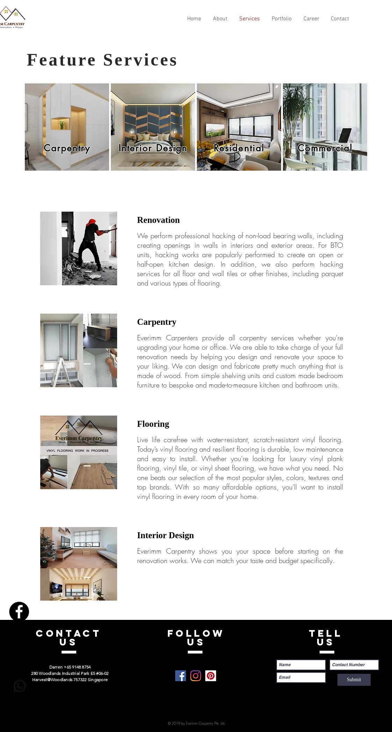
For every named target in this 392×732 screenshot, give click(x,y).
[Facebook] (19, 612)
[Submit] (354, 680)
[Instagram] (19, 636)
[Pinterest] (19, 661)
